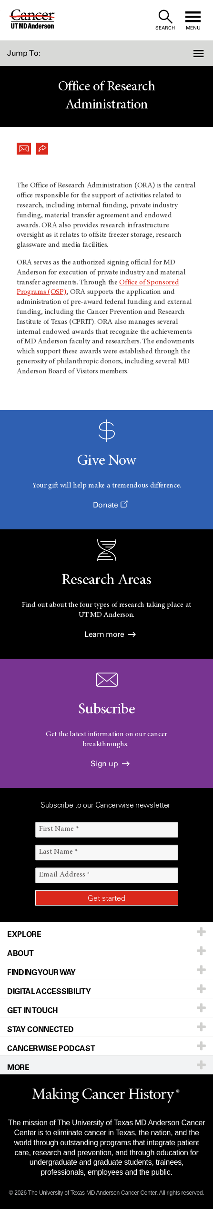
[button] (197, 53)
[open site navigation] (193, 20)
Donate (110, 504)
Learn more (110, 634)
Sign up (110, 763)
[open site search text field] (165, 20)
